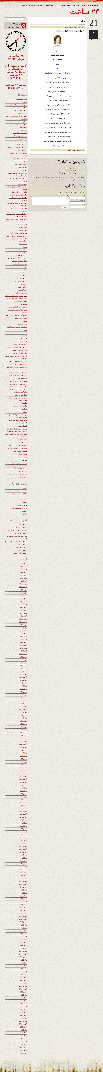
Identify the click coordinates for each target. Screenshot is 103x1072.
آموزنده (25, 102)
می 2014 (24, 963)
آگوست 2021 (23, 709)
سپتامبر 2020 (23, 741)
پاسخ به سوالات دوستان (20, 164)
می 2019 (24, 788)
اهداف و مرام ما (93, 5)
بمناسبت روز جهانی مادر (20, 158)
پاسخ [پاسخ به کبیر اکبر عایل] (37, 177)
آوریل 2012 (23, 1035)
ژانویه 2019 (23, 799)
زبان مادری (24, 284)
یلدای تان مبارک (22, 477)
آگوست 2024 (23, 622)
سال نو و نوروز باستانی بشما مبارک (16, 307)
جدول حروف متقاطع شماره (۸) (18, 508)
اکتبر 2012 (24, 1018)
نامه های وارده (23, 426)
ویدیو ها (25, 460)
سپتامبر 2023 (23, 654)
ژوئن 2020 (24, 750)
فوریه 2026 (23, 569)
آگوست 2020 (23, 744)
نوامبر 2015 (23, 910)
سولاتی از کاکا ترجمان (20, 318)
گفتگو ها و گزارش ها (21, 364)
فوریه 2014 (23, 971)
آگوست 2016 (23, 884)
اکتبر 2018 (24, 808)
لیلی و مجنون (23, 499)
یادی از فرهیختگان (21, 471)
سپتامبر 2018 (23, 811)
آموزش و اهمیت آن (21, 99)
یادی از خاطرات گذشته (20, 468)
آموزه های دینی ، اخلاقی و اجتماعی (17, 105)
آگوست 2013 (23, 989)
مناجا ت (24, 409)
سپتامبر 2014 (23, 951)
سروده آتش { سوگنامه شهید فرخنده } (16, 315)
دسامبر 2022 (23, 665)
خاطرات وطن (23, 244)
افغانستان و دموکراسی (20, 133)
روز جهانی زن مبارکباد (20, 281)
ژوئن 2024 (24, 627)
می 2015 (24, 928)
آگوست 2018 (23, 814)
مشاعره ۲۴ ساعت (21, 378)
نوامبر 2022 (23, 668)
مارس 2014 (23, 968)
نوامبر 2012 (23, 1015)
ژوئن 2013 (24, 995)
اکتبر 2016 (24, 878)
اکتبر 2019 (24, 773)
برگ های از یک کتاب (21, 150)
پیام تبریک (24, 170)
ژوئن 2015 (24, 925)
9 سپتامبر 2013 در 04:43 (71, 170)
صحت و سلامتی (22, 324)
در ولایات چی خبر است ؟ (19, 261)
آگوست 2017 (23, 849)
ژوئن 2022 (24, 683)
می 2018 (24, 823)
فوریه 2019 (23, 796)
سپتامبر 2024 (23, 619)
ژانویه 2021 (23, 729)
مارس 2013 (23, 1003)
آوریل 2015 (23, 931)
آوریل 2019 (23, 791)
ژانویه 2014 (23, 974)
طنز (26, 330)
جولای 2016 (23, 887)
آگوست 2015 (23, 919)
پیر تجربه (24, 488)
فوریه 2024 (23, 639)
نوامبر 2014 (23, 945)
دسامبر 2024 (23, 610)
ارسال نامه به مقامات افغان (19, 107)
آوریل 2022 (23, 689)
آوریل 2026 (23, 563)
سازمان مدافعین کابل (20, 301)
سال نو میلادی (23, 304)
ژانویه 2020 (23, 764)
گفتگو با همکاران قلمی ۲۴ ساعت (17, 361)
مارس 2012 (23, 1038)
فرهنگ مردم (23, 341)
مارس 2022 (23, 692)
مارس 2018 (23, 829)
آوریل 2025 (23, 598)
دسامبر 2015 (23, 907)
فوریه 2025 (23, 604)
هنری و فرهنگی (22, 454)
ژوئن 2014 (24, 960)
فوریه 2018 (23, 831)
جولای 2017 (23, 852)
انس (25, 496)
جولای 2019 (23, 782)
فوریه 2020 (23, 761)
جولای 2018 (23, 817)
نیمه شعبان (23, 442)
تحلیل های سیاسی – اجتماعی (18, 195)
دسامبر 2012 (23, 1012)
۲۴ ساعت (84, 12)
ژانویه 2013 (23, 1009)
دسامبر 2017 (23, 837)
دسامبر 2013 (23, 977)
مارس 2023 (23, 657)
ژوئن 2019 (24, 785)
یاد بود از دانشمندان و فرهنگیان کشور (16, 465)
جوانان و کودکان (22, 224)
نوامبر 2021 (23, 700)
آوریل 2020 (23, 756)
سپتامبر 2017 (23, 846)
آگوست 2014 (23, 954)
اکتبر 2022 (24, 671)
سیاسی (24, 321)
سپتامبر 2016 (23, 881)
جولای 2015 (23, 922)
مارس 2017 (23, 863)
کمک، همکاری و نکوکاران (19, 353)
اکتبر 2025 (24, 581)
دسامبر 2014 (23, 942)
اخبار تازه (32, 5)
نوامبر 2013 (23, 980)
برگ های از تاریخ (22, 144)
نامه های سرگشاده (21, 423)
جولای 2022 (23, 680)
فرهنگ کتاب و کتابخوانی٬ (19, 338)
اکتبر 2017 (24, 843)
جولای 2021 (23, 712)
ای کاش (24, 511)
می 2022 (24, 686)
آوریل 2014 (23, 965)
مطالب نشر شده (65, 5)
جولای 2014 (23, 957)
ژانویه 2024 (23, 642)
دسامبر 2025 (23, 575)
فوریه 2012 (23, 1041)
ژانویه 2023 (23, 662)
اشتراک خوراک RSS (13, 25)
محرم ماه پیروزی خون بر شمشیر (17, 372)
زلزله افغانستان (22, 290)
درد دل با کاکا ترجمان (21, 269)
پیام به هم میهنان (22, 167)
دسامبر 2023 (23, 645)
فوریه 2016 (23, 901)
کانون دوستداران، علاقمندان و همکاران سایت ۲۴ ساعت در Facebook (16, 71)
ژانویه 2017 (23, 869)
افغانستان (24, 130)
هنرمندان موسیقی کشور (20, 451)
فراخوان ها (24, 335)
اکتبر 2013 (24, 983)
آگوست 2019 (23, 779)
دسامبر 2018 (23, 802)
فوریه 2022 (23, 694)
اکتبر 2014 (24, 948)
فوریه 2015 (23, 936)
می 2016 (24, 893)
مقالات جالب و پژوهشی (20, 406)
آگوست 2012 (23, 1024)
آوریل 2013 (23, 1000)
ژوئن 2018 (24, 820)
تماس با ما (40, 5)
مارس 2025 (23, 601)
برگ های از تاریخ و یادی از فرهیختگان (16, 147)
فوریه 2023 (23, 660)
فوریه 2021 (23, 727)
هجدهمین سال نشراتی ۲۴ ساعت (17, 445)
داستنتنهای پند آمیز (21, 252)
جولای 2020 (23, 747)
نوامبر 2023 (23, 648)
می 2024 (24, 630)
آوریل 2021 (23, 721)
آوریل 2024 (23, 633)
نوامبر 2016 (23, 875)
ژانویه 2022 (23, 697)
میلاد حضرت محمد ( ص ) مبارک (18, 420)
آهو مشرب (24, 502)
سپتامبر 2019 (23, 776)
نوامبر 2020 (23, 735)
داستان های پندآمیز (21, 250)
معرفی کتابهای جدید (21, 395)
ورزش (25, 457)
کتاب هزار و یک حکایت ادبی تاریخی (16, 347)
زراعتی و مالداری (22, 287)
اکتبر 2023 (24, 651)
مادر (82, 21)
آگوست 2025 (23, 587)
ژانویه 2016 (23, 904)
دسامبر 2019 (23, 767)
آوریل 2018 (23, 826)
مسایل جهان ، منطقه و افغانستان (17, 375)
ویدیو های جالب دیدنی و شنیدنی (18, 463)
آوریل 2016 (23, 896)
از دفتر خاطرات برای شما (19, 110)
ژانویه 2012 (23, 1044)
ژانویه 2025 (23, 607)
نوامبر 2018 (23, 805)
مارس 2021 (23, 724)
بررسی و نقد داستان (21, 141)
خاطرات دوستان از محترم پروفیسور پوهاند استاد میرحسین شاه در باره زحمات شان (16, 238)
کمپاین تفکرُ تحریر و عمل (19, 350)
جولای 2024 (23, 625)
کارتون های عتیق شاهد (20, 344)
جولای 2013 (23, 992)
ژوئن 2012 (24, 1030)
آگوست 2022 (23, 677)
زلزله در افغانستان (21, 293)
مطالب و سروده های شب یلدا (18, 381)
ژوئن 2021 (24, 715)
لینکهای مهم (24, 5)
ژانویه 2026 (23, 572)
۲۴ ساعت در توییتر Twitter (16, 57)
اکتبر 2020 (24, 738)
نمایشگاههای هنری (21, 439)
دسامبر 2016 (23, 872)
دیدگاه (93, 33)
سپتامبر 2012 (23, 1021)
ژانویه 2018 (23, 834)
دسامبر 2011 (23, 1047)
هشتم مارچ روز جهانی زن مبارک (17, 448)
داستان (25, 247)
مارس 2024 (23, 636)
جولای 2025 (23, 590)
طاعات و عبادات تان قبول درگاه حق (16, 327)
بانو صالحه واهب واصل (74, 150)
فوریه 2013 (23, 1006)
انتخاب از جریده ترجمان (20, 136)
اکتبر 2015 (24, 913)
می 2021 (24, 718)
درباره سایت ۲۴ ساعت (20, 264)
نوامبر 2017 (23, 840)
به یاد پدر (24, 161)
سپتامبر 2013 (23, 986)
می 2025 (24, 595)
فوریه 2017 (23, 866)
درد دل (25, 266)
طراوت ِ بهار (23, 490)
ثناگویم (25, 514)
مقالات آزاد (24, 403)
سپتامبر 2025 (23, 584)
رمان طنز (24, 275)
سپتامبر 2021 (23, 706)
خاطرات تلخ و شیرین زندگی (18, 233)
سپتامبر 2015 (23, 916)
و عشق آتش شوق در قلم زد (18, 493)
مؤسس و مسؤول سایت (79, 5)
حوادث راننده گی (22, 230)
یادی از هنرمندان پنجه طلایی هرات (17, 474)
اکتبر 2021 (24, 703)
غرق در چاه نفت (22, 505)
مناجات (25, 412)
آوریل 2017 (23, 861)
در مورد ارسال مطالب (51, 5)
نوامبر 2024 (23, 613)
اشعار (66, 27)
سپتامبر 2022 (23, 674)
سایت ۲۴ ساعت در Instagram (16, 86)
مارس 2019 (23, 794)
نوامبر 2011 (23, 1050)
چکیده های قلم (22, 227)
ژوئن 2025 (24, 592)
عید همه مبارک (22, 333)
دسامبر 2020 (23, 732)
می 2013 (24, 998)
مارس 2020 (23, 759)
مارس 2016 (23, 898)
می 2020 (24, 753)
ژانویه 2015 (23, 939)
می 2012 (24, 1033)
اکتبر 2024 (24, 616)
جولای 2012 (23, 1027)
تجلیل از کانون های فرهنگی (19, 192)
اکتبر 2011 (24, 1053)
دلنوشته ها (24, 272)
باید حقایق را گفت (21, 138)
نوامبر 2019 (23, 770)
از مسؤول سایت (22, 113)
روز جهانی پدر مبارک (21, 278)
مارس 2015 (23, 933)
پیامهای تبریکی (23, 184)
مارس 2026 (23, 566)
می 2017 (24, 858)
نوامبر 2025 (23, 578)
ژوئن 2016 (24, 890)
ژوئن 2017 (24, 855)
